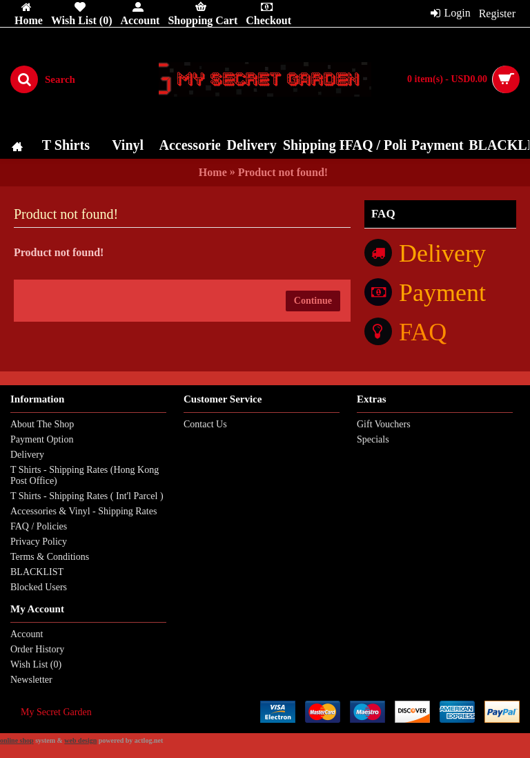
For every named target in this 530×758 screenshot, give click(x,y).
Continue (313, 300)
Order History (37, 649)
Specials (373, 439)
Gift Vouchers (384, 424)
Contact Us (205, 424)
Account (26, 634)
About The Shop (42, 424)
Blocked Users (38, 587)
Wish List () (35, 664)
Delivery (27, 454)
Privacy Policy (38, 541)
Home (213, 172)
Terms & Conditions (49, 557)
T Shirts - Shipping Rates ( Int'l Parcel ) (87, 496)
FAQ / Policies (38, 526)
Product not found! (283, 172)
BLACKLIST (36, 572)
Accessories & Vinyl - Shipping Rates (83, 511)
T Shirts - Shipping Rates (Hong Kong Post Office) (84, 475)
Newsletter (31, 679)
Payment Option (41, 439)
